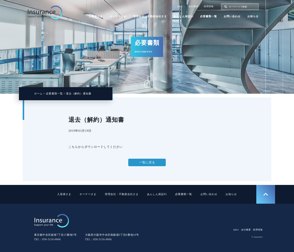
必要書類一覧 (208, 16)
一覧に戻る (147, 162)
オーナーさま (118, 16)
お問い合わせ (232, 16)
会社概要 (193, 6)
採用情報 (209, 6)
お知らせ (253, 16)
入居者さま (96, 16)
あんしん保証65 (184, 16)
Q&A (180, 6)
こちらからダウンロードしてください (95, 146)
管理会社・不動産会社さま (150, 16)
